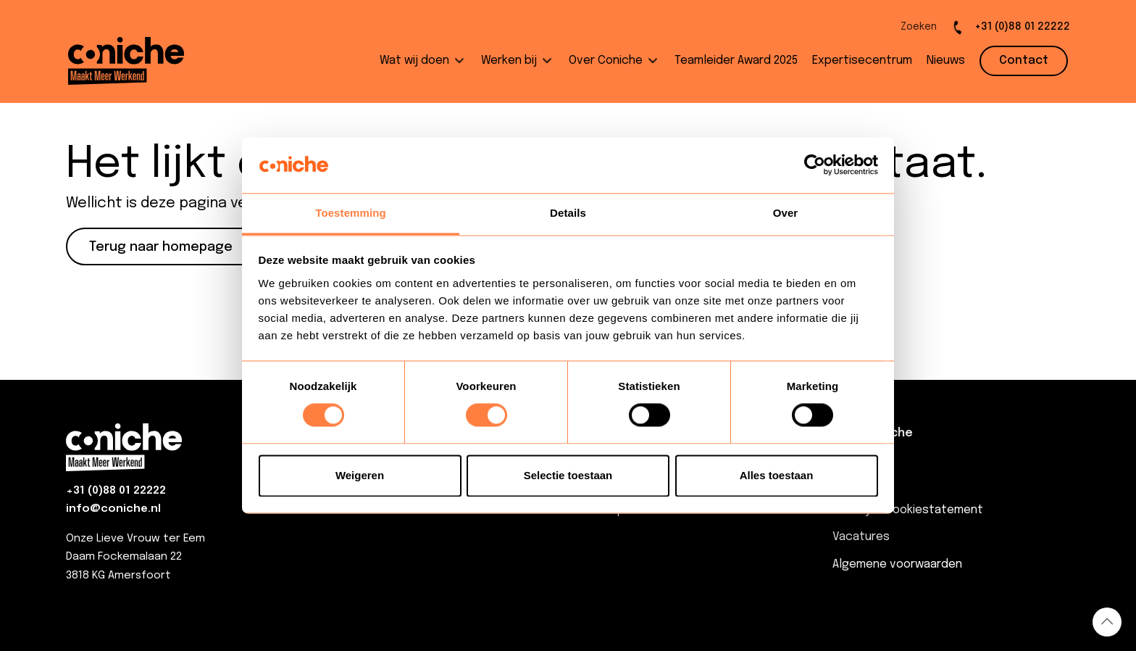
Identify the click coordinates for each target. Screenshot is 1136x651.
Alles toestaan (777, 475)
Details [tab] (568, 213)
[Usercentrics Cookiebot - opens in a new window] (814, 165)
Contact (856, 483)
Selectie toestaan (568, 475)
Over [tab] (785, 213)
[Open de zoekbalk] (906, 27)
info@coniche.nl (113, 509)
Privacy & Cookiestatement (907, 510)
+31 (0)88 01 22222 (116, 491)
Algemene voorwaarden (897, 564)
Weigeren (359, 475)
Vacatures (861, 537)
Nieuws (851, 456)
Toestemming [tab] (350, 213)
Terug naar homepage (161, 247)
